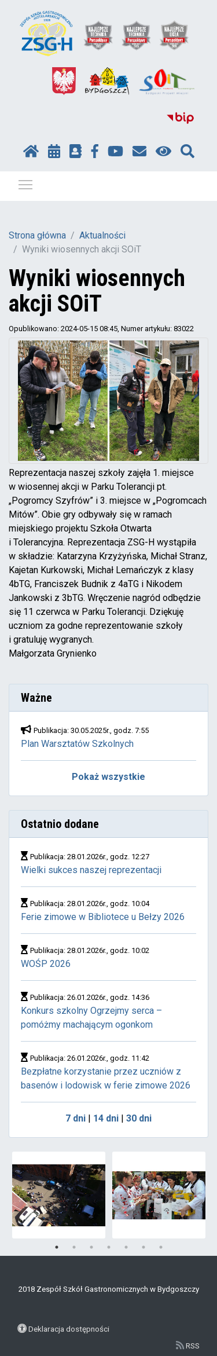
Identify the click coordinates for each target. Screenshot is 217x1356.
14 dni (106, 1118)
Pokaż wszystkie (108, 776)
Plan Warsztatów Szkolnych (77, 743)
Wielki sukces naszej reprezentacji (91, 869)
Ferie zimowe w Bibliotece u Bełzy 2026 (104, 916)
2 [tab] (74, 1247)
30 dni (139, 1118)
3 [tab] (91, 1247)
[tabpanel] (59, 1195)
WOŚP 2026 (46, 963)
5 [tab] (126, 1247)
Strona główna (37, 235)
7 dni (75, 1118)
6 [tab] (143, 1247)
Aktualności (102, 235)
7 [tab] (161, 1247)
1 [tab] (56, 1247)
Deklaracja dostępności (68, 1328)
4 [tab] (109, 1247)
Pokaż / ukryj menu (26, 182)
